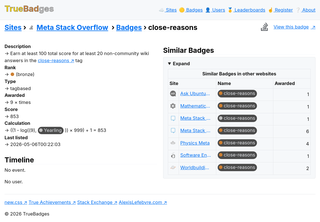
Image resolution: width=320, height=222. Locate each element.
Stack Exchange (95, 202)
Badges (129, 27)
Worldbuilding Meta (195, 167)
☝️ (280, 10)
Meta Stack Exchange (195, 118)
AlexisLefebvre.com (140, 202)
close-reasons (239, 93)
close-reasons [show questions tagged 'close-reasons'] (53, 60)
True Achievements (50, 202)
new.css (13, 202)
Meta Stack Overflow (68, 27)
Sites (13, 27)
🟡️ (191, 10)
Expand (181, 63)
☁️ (168, 10)
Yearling (53, 130)
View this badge (283, 27)
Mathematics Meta (195, 106)
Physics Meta (195, 143)
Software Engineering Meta (195, 155)
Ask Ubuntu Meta (195, 93)
